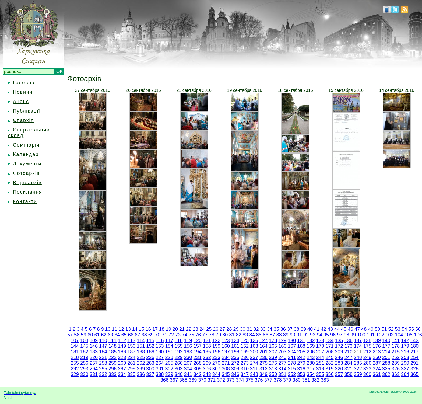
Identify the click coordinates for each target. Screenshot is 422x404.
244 (320, 357)
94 (319, 334)
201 (263, 351)
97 (339, 334)
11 (114, 329)
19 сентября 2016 (244, 90)
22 (188, 329)
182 (84, 351)
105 (409, 334)
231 (198, 357)
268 (198, 363)
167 (292, 346)
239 (273, 357)
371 (212, 380)
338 (160, 374)
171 (330, 346)
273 (245, 363)
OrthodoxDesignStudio (384, 391)
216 (405, 351)
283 (339, 363)
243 (311, 357)
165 (273, 346)
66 (130, 334)
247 (348, 357)
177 (386, 346)
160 (226, 346)
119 (188, 340)
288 (386, 363)
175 (367, 346)
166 (282, 346)
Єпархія (23, 120)
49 (370, 329)
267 (188, 363)
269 (207, 363)
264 (160, 363)
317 (311, 368)
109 (94, 340)
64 (117, 334)
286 (367, 363)
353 (301, 374)
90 (292, 334)
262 (141, 363)
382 (315, 380)
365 (414, 374)
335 (131, 374)
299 (141, 368)
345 (226, 374)
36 (283, 329)
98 (346, 334)
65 (124, 334)
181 (75, 351)
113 (131, 340)
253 (405, 357)
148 (112, 346)
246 (339, 357)
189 (150, 351)
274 (254, 363)
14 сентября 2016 (396, 90)
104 (399, 334)
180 (414, 346)
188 (141, 351)
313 (273, 368)
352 (292, 374)
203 (282, 351)
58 (76, 334)
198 (235, 351)
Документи (27, 163)
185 (112, 351)
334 (122, 374)
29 (235, 329)
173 (348, 346)
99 (353, 334)
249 (367, 357)
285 (358, 363)
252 (396, 357)
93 (312, 334)
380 (297, 380)
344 (216, 374)
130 (292, 340)
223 (122, 357)
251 (386, 357)
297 (122, 368)
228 (169, 357)
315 (292, 368)
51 (384, 329)
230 (188, 357)
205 (301, 351)
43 (330, 329)
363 (396, 374)
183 (94, 351)
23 (195, 329)
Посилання (27, 192)
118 (179, 340)
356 (330, 374)
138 (367, 340)
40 (310, 329)
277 (282, 363)
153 (160, 346)
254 (414, 357)
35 (276, 329)
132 (311, 340)
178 (396, 346)
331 (94, 374)
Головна (24, 82)
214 (386, 351)
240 (282, 357)
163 (254, 346)
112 (122, 340)
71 (164, 334)
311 (254, 368)
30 (242, 329)
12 (121, 329)
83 (245, 334)
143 (414, 340)
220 (94, 357)
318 (320, 368)
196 (216, 351)
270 (216, 363)
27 (222, 329)
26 (215, 329)
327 (405, 368)
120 (198, 340)
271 (226, 363)
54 (404, 329)
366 (164, 380)
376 (259, 380)
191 (169, 351)
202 (273, 351)
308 (226, 368)
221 (103, 357)
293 (84, 368)
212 (367, 351)
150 (131, 346)
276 (273, 363)
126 (254, 340)
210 (348, 351)
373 (230, 380)
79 (218, 334)
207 (320, 351)
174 (358, 346)
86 (265, 334)
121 (207, 340)
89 (286, 334)
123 (226, 340)
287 (377, 363)
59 (83, 334)
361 (377, 374)
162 (245, 346)
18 (161, 329)
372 (221, 380)
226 (150, 357)
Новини (23, 92)
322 (358, 368)
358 (348, 374)
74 (184, 334)
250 (377, 357)
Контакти (25, 201)
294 (94, 368)
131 (301, 340)
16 (148, 329)
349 (263, 374)
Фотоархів (26, 173)
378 (278, 380)
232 (207, 357)
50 (377, 329)
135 (339, 340)
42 (323, 329)
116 (160, 340)
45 (343, 329)
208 (330, 351)
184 (103, 351)
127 (263, 340)
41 (316, 329)
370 (202, 380)
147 (103, 346)
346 (235, 374)
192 (179, 351)
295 (103, 368)
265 (169, 363)
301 (160, 368)
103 (389, 334)
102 (380, 334)
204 (292, 351)
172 (339, 346)
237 (254, 357)
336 (141, 374)
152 (150, 346)
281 (320, 363)
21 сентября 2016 (194, 90)
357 (339, 374)
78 (211, 334)
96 (333, 334)
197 (226, 351)
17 (155, 329)
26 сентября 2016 (143, 90)
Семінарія (26, 145)
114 (141, 340)
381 (306, 380)
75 (191, 334)
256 (84, 363)
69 (151, 334)
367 (174, 380)
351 (282, 374)
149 (122, 346)
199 (245, 351)
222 (112, 357)
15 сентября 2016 (346, 90)
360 (367, 374)
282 (330, 363)
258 (103, 363)
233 (216, 357)
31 (249, 329)
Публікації (26, 111)
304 (188, 368)
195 (207, 351)
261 (131, 363)
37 (290, 329)
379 (287, 380)
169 (311, 346)
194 (198, 351)
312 (263, 368)
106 (418, 334)
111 (112, 340)
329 (75, 374)
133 (320, 340)
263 (150, 363)
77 (205, 334)
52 (391, 329)
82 (238, 334)
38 (296, 329)
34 (269, 329)
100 (361, 334)
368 (183, 380)
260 (122, 363)
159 (216, 346)
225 (141, 357)
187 (131, 351)
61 (97, 334)
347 (245, 374)
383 (325, 380)
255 (75, 363)
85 (259, 334)
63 (110, 334)
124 (235, 340)
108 (84, 340)
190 (160, 351)
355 (320, 374)
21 (182, 329)
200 (254, 351)
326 (396, 368)
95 (326, 334)
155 (179, 346)
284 (348, 363)
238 (263, 357)
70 (157, 334)
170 (320, 346)
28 (229, 329)
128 (273, 340)
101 (371, 334)
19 (168, 329)
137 (358, 340)
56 (418, 329)
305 (198, 368)
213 (377, 351)
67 (137, 334)
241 (292, 357)
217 (414, 351)
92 (306, 334)
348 (254, 374)
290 (405, 363)
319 (330, 368)
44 (337, 329)
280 (311, 363)
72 (171, 334)
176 (377, 346)
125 (245, 340)
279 (301, 363)
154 (169, 346)
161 (235, 346)
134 (330, 340)
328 (414, 368)
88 (279, 334)
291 (414, 363)
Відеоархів (27, 182)
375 (249, 380)
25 (209, 329)
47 (357, 329)
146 (94, 346)
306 (207, 368)
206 (311, 351)
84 (252, 334)
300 (150, 368)
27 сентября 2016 (92, 90)
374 (240, 380)
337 (150, 374)
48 (364, 329)
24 (202, 329)
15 (141, 329)
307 (216, 368)
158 (207, 346)
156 (188, 346)
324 (377, 368)
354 (311, 374)
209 (339, 351)
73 (178, 334)
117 (169, 340)
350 (273, 374)
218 (75, 357)
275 (263, 363)
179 (405, 346)
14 (135, 329)
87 (272, 334)
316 (301, 368)
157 (198, 346)
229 (179, 357)
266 (179, 363)
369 (193, 380)
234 (226, 357)
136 (348, 340)
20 (175, 329)
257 (94, 363)
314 (282, 368)
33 (263, 329)
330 (84, 374)
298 (131, 368)
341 (188, 374)
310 (245, 368)
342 (198, 374)
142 (405, 340)
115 (150, 340)
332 (103, 374)
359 (358, 374)
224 (131, 357)
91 (299, 334)
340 (179, 374)
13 (128, 329)
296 (112, 368)
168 (301, 346)
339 (169, 374)
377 (268, 380)
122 (216, 340)
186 (122, 351)
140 (386, 340)
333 (112, 374)
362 (386, 374)
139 (377, 340)
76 (198, 334)
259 (112, 363)
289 (396, 363)
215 (396, 351)
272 (235, 363)
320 (339, 368)
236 (245, 357)
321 (348, 368)
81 (231, 334)
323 (367, 368)
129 (282, 340)
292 (75, 368)
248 (358, 357)
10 (108, 329)
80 (225, 334)
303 (179, 368)
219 (84, 357)
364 (405, 374)
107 (75, 340)
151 (141, 346)
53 (397, 329)
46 (350, 329)
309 (235, 368)
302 (169, 368)
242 (301, 357)
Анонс (21, 101)
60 (90, 334)
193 (188, 351)
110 (103, 340)
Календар (26, 154)
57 (70, 334)
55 (411, 329)
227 (160, 357)
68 (144, 334)
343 (207, 374)
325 (386, 368)
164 (263, 346)
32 (256, 329)
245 (330, 357)
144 (75, 346)
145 (84, 346)
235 (235, 357)
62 (104, 334)
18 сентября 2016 (295, 90)
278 (292, 363)
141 (396, 340)
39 (303, 329)
